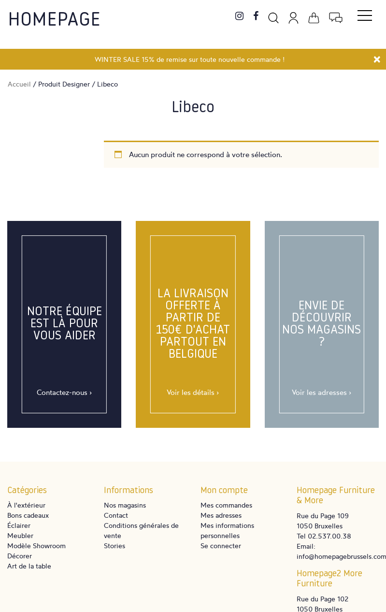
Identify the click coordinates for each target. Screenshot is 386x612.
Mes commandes (226, 505)
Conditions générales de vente (141, 530)
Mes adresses (221, 515)
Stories (114, 545)
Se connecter (220, 545)
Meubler (20, 535)
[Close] (377, 58)
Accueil (19, 84)
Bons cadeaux (28, 515)
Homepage (54, 20)
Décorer (19, 556)
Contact (116, 515)
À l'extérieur (26, 505)
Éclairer (18, 525)
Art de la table (29, 566)
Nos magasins (125, 505)
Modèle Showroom (36, 545)
